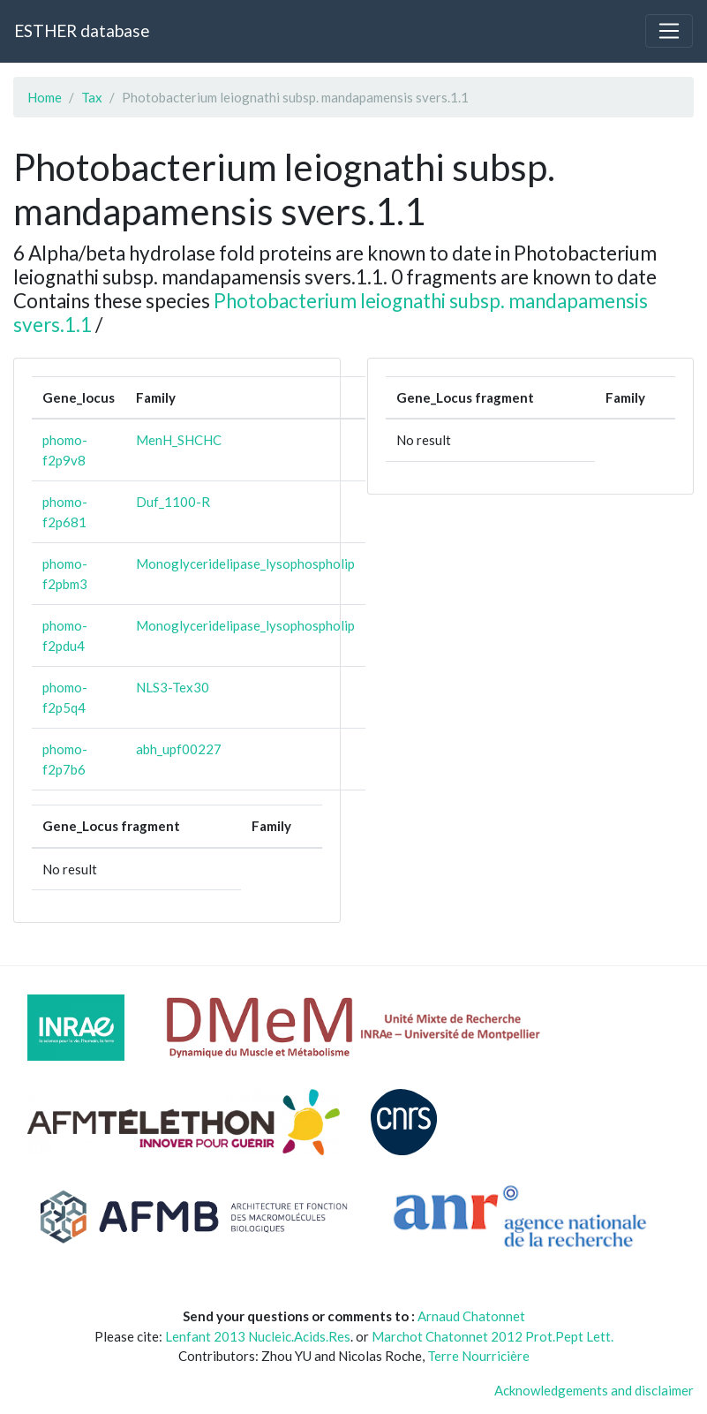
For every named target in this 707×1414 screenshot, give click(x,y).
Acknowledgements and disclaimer (594, 1390)
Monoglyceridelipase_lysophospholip (245, 563)
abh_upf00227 (179, 749)
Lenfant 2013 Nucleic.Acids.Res (257, 1336)
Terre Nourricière (478, 1356)
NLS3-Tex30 (172, 687)
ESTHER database (81, 30)
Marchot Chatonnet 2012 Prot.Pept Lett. (492, 1336)
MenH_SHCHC (179, 440)
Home (44, 97)
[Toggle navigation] (669, 31)
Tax (91, 97)
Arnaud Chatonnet (471, 1316)
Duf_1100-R (173, 502)
